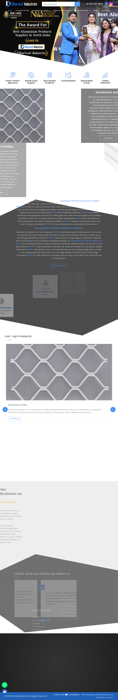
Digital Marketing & (104, 694)
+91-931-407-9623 (92, 4)
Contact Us (105, 10)
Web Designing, (89, 694)
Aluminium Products (41, 10)
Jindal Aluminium (82, 10)
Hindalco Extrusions (62, 10)
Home (10, 10)
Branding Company (104, 697)
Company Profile (22, 10)
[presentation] (5, 409)
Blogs (95, 10)
